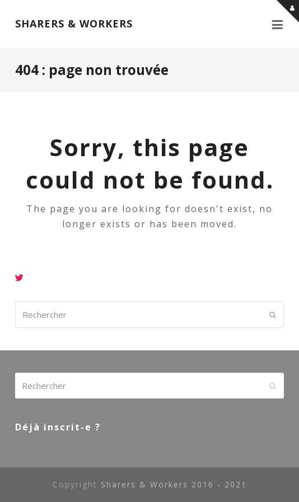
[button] (278, 24)
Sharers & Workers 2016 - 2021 (174, 484)
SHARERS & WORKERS (74, 23)
